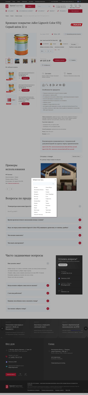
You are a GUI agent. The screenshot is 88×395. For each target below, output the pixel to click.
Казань (35, 205)
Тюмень (47, 203)
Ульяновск (48, 205)
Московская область (39, 189)
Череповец (48, 210)
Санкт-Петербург (50, 194)
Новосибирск (49, 187)
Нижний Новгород (38, 214)
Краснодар (36, 210)
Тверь (47, 201)
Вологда (36, 196)
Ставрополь (48, 198)
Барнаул (36, 192)
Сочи (47, 196)
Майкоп (36, 212)
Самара (47, 192)
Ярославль (48, 212)
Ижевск (36, 203)
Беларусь (36, 194)
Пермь (47, 189)
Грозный (36, 198)
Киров (35, 208)
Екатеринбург (37, 201)
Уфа (46, 208)
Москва (35, 187)
